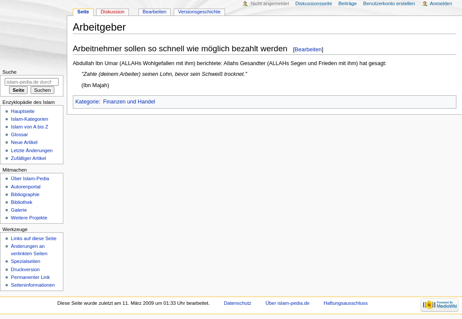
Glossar (19, 134)
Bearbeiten (308, 49)
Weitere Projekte (29, 217)
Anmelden (441, 3)
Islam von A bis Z (29, 126)
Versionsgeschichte (199, 11)
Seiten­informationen (33, 285)
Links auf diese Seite (33, 238)
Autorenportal (26, 186)
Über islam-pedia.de (287, 303)
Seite (83, 11)
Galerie (19, 210)
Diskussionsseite (313, 3)
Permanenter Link (30, 277)
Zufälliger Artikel (28, 158)
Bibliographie (25, 194)
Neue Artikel (24, 142)
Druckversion (25, 269)
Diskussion (113, 11)
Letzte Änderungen (32, 150)
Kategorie (87, 102)
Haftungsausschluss (346, 303)
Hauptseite (22, 111)
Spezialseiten (25, 261)
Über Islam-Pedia (30, 178)
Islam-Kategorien (29, 119)
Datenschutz (238, 303)
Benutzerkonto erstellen (389, 3)
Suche (10, 72)
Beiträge (347, 3)
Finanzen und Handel (129, 102)
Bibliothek (21, 202)
